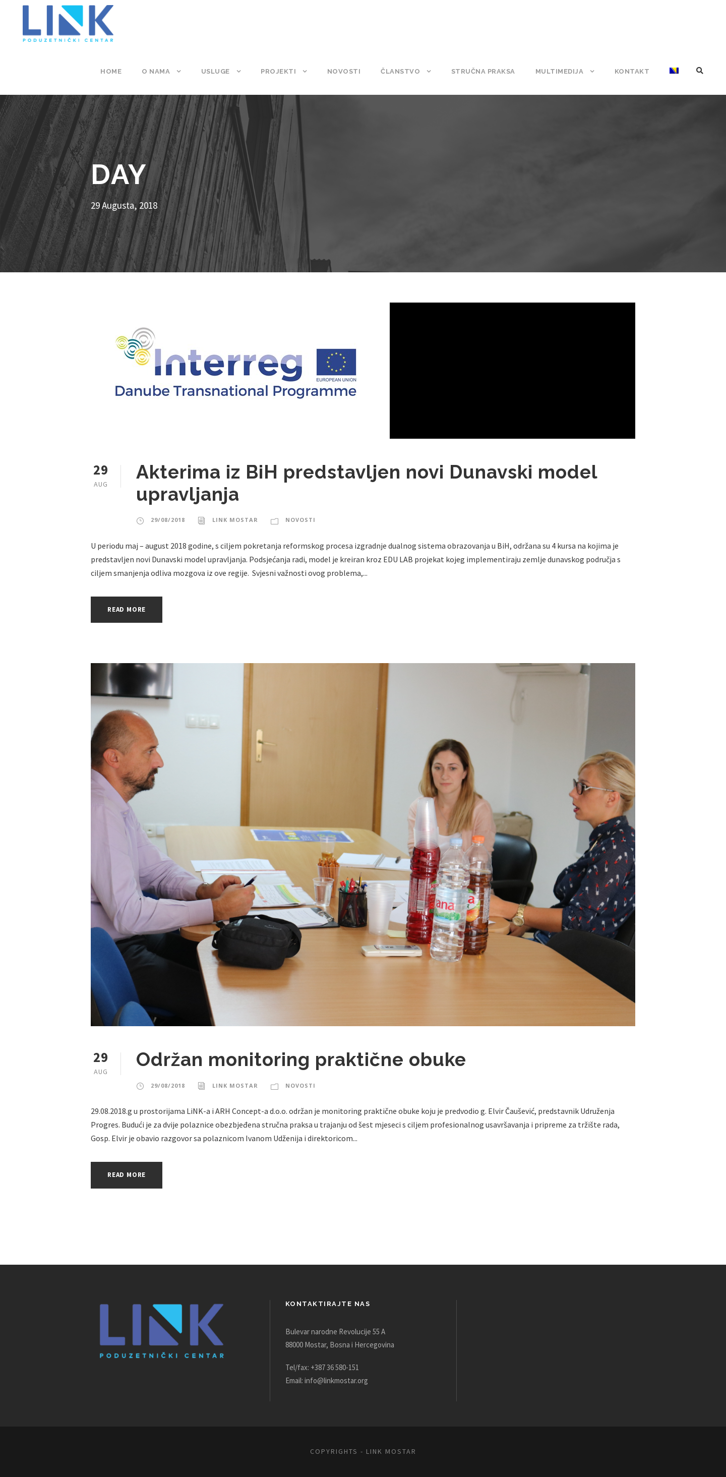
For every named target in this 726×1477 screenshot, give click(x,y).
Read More (129, 609)
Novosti (348, 71)
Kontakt (632, 71)
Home (117, 71)
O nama (162, 71)
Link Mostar (233, 520)
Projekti (284, 71)
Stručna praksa (485, 71)
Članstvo (403, 71)
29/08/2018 (167, 520)
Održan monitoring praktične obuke (302, 1059)
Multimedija (561, 71)
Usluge (221, 71)
